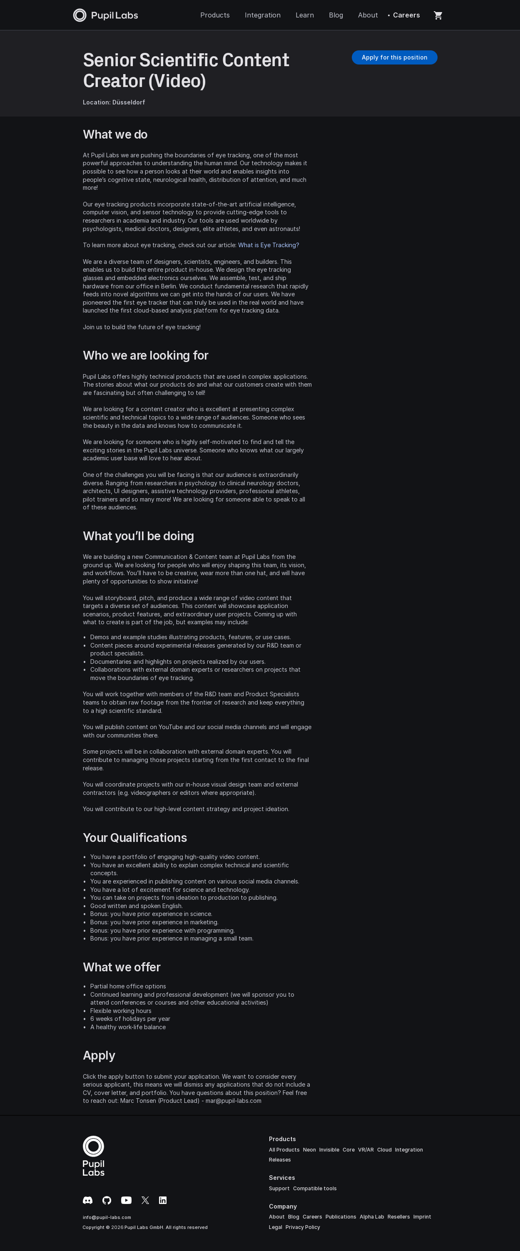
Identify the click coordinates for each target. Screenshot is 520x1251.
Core (349, 1150)
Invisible (329, 1150)
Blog (293, 1217)
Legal (275, 1227)
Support (279, 1188)
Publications (341, 1217)
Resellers (399, 1217)
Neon (309, 1150)
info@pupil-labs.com (107, 1217)
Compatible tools (315, 1188)
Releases (280, 1160)
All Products (284, 1150)
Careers (312, 1217)
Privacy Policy (303, 1227)
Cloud (384, 1150)
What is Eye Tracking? (268, 244)
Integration (409, 1150)
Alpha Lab (372, 1217)
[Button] (395, 57)
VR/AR (366, 1150)
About (277, 1217)
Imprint (422, 1217)
